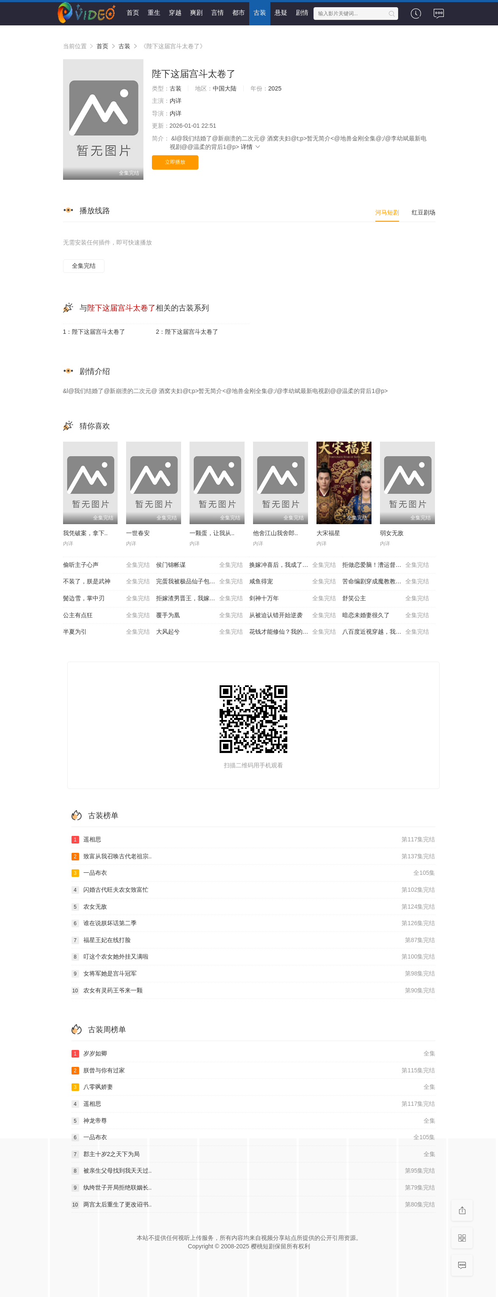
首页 (133, 12)
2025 (274, 88)
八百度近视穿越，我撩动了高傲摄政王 (388, 632)
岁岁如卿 (253, 1054)
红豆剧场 (423, 212)
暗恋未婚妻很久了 (385, 615)
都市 (238, 12)
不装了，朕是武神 (106, 581)
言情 (217, 12)
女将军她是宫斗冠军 (253, 974)
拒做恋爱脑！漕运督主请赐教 (385, 565)
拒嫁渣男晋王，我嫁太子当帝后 (199, 598)
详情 (251, 146)
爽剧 (196, 12)
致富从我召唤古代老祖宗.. (253, 856)
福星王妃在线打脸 (253, 940)
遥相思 (253, 839)
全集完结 (84, 265)
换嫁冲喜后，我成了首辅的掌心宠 (293, 565)
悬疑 (281, 12)
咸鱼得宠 (292, 581)
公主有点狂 (106, 615)
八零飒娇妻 (253, 1087)
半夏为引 (106, 632)
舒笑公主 (385, 598)
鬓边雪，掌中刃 (106, 598)
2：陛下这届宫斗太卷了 (187, 331)
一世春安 (138, 533)
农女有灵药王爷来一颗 (253, 990)
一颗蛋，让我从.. (212, 533)
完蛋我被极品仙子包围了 (199, 581)
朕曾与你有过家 (253, 1070)
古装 (259, 12)
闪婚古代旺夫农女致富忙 (253, 890)
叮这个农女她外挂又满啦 (253, 957)
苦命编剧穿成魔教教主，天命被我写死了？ (388, 581)
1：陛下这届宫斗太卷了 (94, 331)
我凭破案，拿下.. (85, 533)
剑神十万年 (292, 598)
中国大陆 (225, 88)
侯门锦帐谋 (199, 565)
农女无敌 (253, 907)
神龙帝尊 (253, 1121)
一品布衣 (253, 873)
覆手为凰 (199, 615)
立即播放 (175, 162)
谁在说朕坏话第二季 (253, 923)
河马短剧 (387, 212)
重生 (154, 12)
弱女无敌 (392, 533)
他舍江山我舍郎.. (275, 533)
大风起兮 (199, 632)
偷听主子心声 (106, 565)
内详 (176, 100)
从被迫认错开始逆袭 (292, 615)
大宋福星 (328, 533)
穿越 (175, 12)
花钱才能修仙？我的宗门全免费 (292, 632)
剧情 (302, 12)
